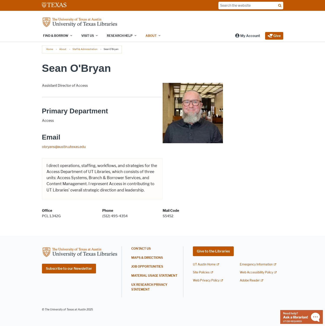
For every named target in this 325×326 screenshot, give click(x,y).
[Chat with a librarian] (301, 317)
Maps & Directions (147, 258)
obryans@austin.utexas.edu (64, 147)
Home (49, 49)
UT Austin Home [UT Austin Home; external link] (204, 264)
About (62, 49)
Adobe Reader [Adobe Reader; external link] (250, 280)
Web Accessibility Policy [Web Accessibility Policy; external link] (256, 272)
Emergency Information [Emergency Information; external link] (256, 264)
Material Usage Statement (154, 276)
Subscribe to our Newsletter (69, 269)
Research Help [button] (120, 36)
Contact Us (141, 249)
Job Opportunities (147, 266)
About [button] (151, 36)
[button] (247, 36)
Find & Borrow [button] (55, 36)
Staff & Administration (84, 49)
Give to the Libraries (213, 251)
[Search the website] (250, 5)
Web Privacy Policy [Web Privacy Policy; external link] (206, 280)
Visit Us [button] (87, 36)
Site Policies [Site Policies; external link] (201, 272)
